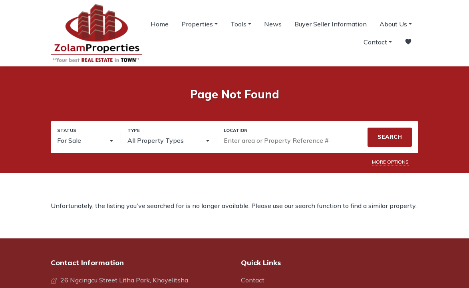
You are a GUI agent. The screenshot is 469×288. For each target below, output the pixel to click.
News (273, 24)
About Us (396, 23)
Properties (199, 23)
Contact (378, 41)
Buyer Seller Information (330, 24)
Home (160, 24)
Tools (241, 23)
